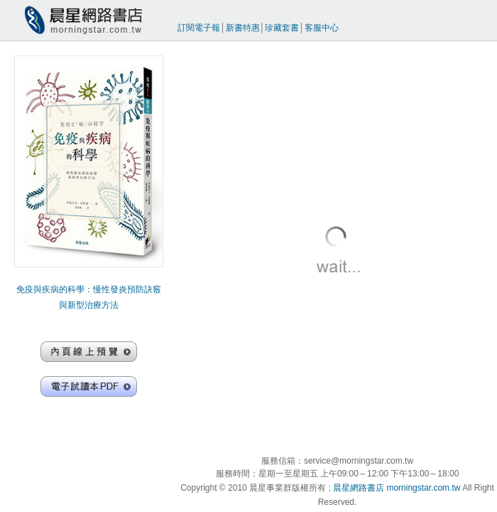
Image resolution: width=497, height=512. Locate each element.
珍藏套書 (282, 28)
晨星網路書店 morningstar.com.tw (396, 488)
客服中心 (322, 28)
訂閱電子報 (199, 28)
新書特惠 (243, 28)
